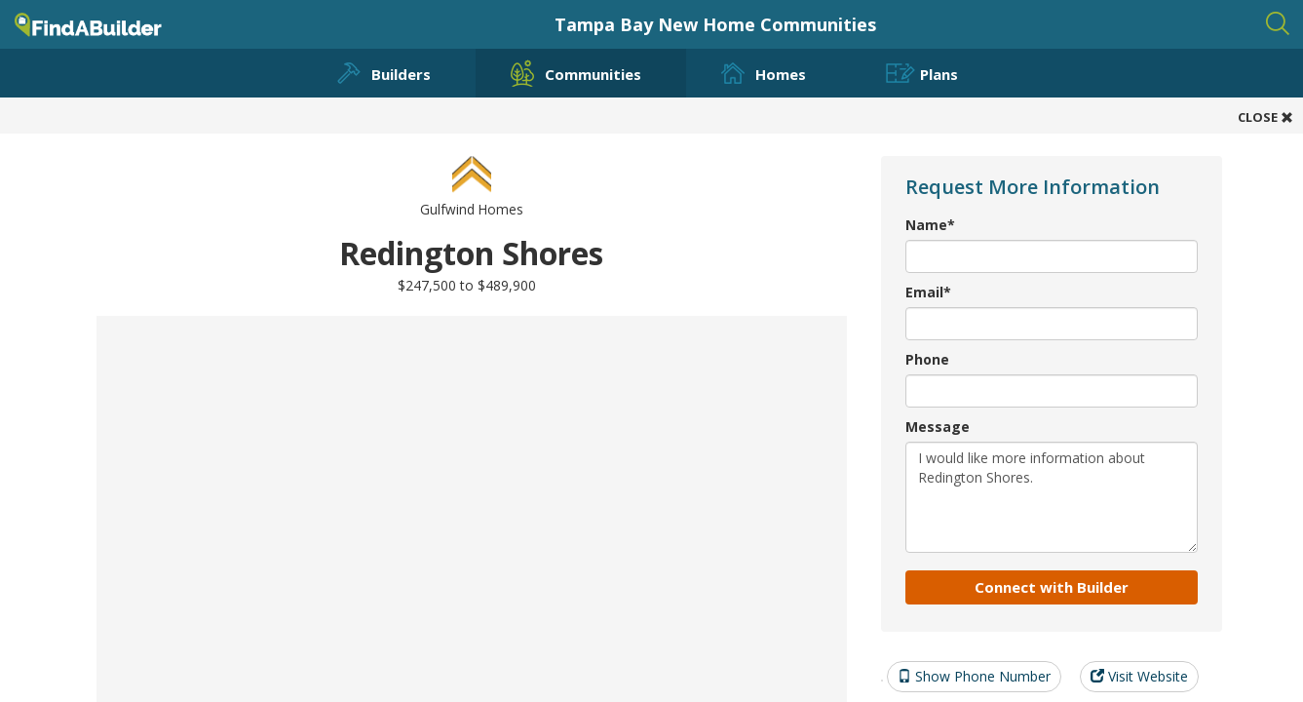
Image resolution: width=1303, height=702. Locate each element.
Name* (930, 224)
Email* (928, 292)
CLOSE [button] (1265, 117)
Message (937, 426)
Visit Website (1139, 676)
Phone (927, 359)
